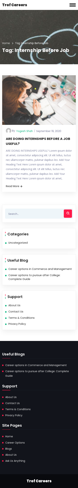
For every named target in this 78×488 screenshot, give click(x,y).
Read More (14, 186)
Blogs (8, 449)
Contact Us (15, 311)
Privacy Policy (17, 324)
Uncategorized (18, 243)
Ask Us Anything (15, 461)
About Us (14, 305)
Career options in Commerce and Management (40, 269)
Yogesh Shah (24, 131)
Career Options (15, 442)
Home (6, 43)
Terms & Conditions (21, 318)
